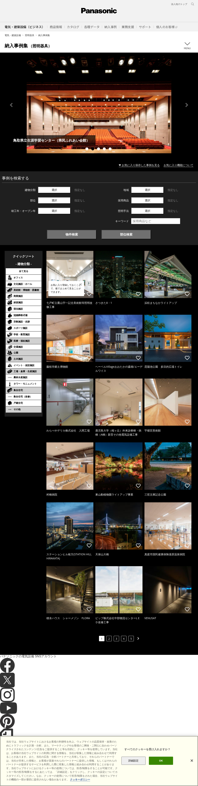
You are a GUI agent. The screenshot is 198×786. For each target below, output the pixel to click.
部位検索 (126, 234)
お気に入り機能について (178, 165)
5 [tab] (111, 149)
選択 (54, 190)
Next (187, 105)
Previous (11, 105)
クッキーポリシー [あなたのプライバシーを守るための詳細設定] (80, 779)
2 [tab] (93, 149)
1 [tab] (87, 149)
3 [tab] (99, 149)
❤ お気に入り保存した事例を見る (139, 165)
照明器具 (29, 35)
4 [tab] (105, 149)
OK (161, 760)
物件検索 (72, 234)
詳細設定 (133, 760)
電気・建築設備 (13, 35)
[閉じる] (192, 760)
